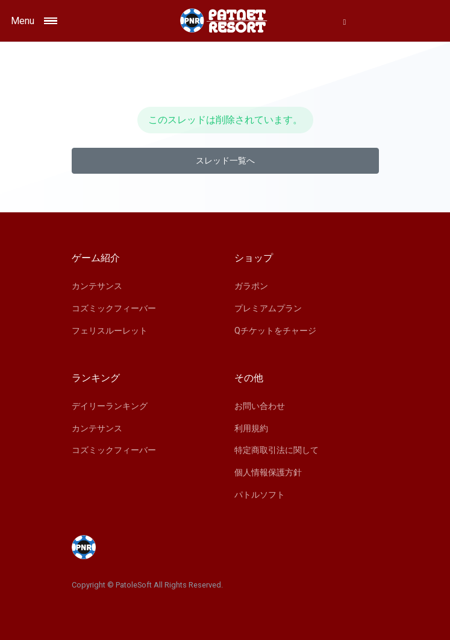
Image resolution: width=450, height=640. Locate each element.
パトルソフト (259, 494)
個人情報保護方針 (268, 472)
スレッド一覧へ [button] (225, 160)
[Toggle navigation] (63, 21)
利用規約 (251, 428)
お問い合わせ (259, 406)
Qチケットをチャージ (275, 330)
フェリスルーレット (110, 330)
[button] (344, 21)
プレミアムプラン (268, 308)
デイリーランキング (110, 406)
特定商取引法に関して (276, 450)
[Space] (225, 20)
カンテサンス (97, 286)
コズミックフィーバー (114, 308)
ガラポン (251, 286)
